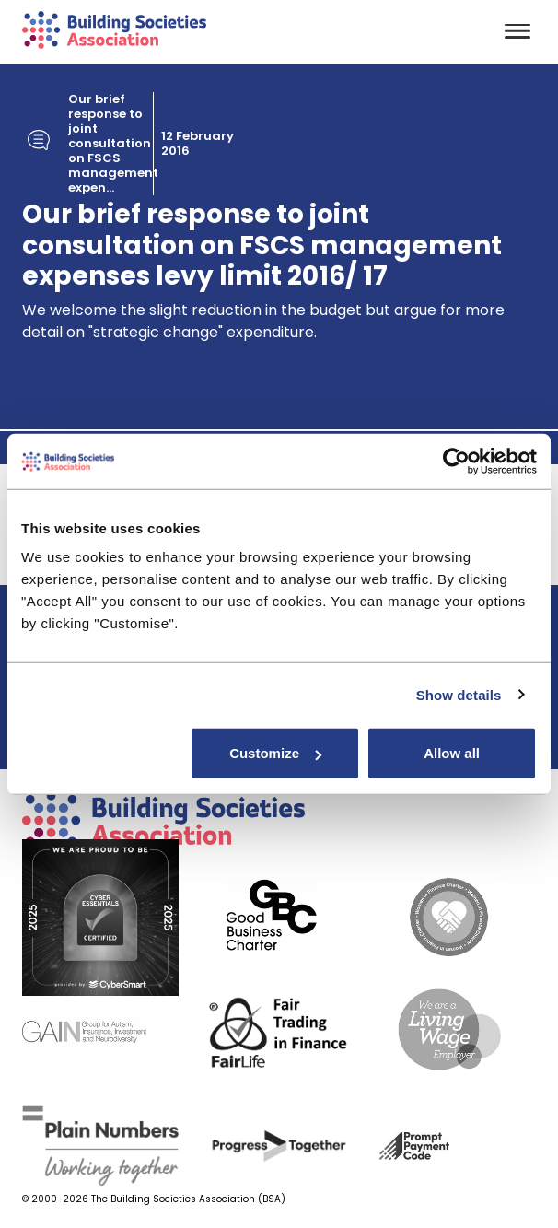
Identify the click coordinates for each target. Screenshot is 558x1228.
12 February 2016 (197, 143)
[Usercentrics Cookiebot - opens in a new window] (456, 460)
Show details (459, 694)
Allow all (452, 753)
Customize (275, 753)
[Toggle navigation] (517, 33)
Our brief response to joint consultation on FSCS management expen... (113, 143)
